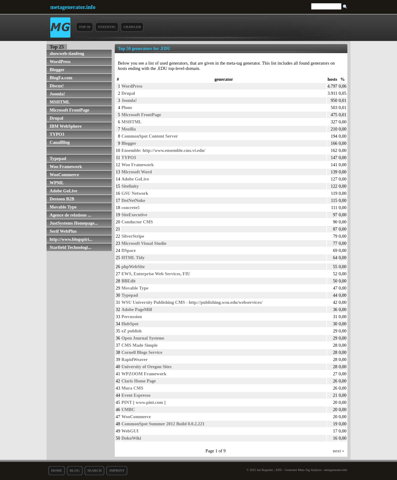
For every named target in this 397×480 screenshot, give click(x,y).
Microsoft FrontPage (69, 109)
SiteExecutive (134, 214)
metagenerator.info (73, 7)
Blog (75, 470)
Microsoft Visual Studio (143, 243)
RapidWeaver (134, 359)
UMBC (128, 409)
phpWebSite (133, 266)
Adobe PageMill (136, 309)
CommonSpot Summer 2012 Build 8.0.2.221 (162, 423)
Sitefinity (130, 186)
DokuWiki (131, 438)
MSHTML (60, 101)
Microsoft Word (136, 171)
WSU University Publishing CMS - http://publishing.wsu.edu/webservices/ (191, 302)
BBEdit (128, 280)
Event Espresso (135, 395)
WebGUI (129, 430)
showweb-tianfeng (67, 53)
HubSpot (129, 323)
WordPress (60, 61)
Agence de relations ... (70, 215)
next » (338, 450)
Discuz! (57, 85)
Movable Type (63, 206)
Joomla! (57, 93)
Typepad (58, 158)
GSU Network (134, 193)
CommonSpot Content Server (149, 136)
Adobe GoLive (63, 190)
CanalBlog (60, 142)
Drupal (56, 118)
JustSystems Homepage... (74, 223)
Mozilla (128, 128)
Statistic (107, 27)
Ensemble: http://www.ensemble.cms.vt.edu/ (163, 150)
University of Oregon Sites (146, 366)
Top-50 (84, 27)
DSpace (128, 250)
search (94, 470)
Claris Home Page (138, 380)
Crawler (132, 27)
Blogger (57, 69)
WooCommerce (64, 174)
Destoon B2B (62, 198)
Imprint (116, 470)
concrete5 (130, 207)
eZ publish (131, 330)
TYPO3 (57, 134)
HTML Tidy (133, 257)
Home (56, 470)
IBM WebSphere (66, 126)
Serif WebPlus (63, 231)
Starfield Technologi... (70, 247)
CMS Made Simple (139, 345)
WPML (57, 182)
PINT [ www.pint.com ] (143, 402)
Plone (126, 107)
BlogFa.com (61, 77)
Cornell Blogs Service (141, 352)
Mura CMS (132, 388)
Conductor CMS (137, 221)
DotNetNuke (133, 200)
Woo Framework (66, 166)
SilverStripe (132, 236)
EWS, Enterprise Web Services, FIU (155, 273)
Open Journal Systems (142, 338)
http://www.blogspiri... (71, 239)
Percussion (131, 316)
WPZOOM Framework (143, 373)
